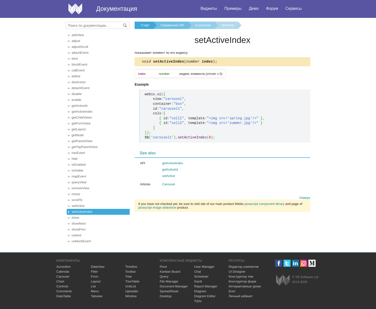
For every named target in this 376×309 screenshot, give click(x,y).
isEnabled (79, 164)
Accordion (63, 267)
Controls (62, 286)
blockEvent (79, 64)
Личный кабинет (241, 296)
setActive (78, 206)
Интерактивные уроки (245, 286)
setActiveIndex (82, 212)
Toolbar (130, 271)
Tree (128, 276)
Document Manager (174, 286)
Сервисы (293, 8)
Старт (145, 25)
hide (75, 159)
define (76, 76)
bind (75, 58)
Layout (95, 281)
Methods (228, 25)
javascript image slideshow (157, 208)
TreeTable (132, 281)
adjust (76, 41)
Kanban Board (170, 271)
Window (131, 296)
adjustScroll (80, 47)
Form (94, 276)
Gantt (198, 281)
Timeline (131, 267)
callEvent (78, 70)
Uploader (131, 291)
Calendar (62, 271)
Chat (197, 271)
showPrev (79, 229)
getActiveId (79, 105)
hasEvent (78, 153)
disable (77, 94)
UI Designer (237, 271)
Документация (116, 8)
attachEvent (80, 52)
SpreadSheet (169, 291)
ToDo (198, 301)
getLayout (79, 129)
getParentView (82, 141)
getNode (78, 135)
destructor (79, 82)
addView (78, 35)
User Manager (204, 267)
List (93, 286)
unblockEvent (81, 241)
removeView (80, 188)
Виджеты (209, 8)
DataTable (63, 296)
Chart (60, 281)
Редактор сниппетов (243, 267)
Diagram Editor (205, 296)
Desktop (166, 296)
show (75, 217)
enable (76, 100)
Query (164, 276)
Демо (254, 8)
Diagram (200, 291)
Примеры (233, 8)
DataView (97, 267)
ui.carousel (203, 25)
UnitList (130, 286)
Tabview (96, 296)
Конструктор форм (242, 281)
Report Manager (205, 286)
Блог (232, 291)
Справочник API (172, 25)
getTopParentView (84, 147)
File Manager (169, 281)
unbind (76, 235)
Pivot (163, 267)
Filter (94, 271)
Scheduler (201, 276)
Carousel (168, 185)
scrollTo (77, 200)
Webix (283, 280)
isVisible (77, 170)
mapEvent (79, 176)
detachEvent (80, 88)
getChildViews (82, 117)
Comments (64, 291)
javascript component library (264, 204)
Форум (272, 8)
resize (76, 194)
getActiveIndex (82, 111)
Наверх (304, 198)
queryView (79, 182)
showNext (79, 223)
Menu (95, 291)
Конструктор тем (241, 276)
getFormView (81, 123)
